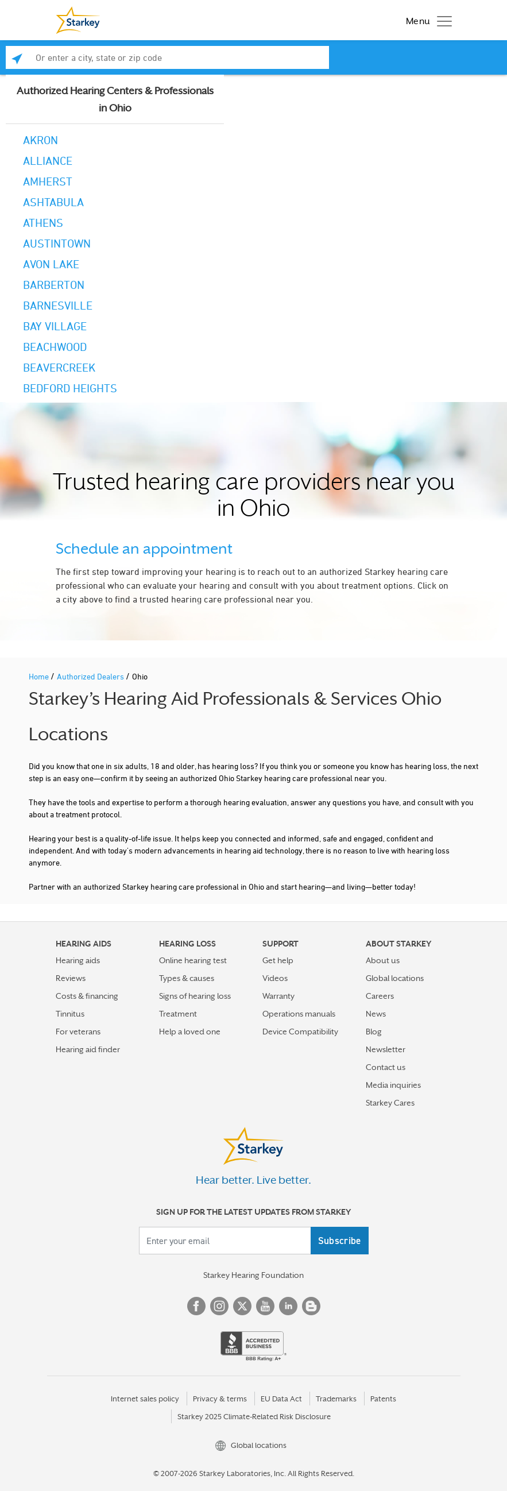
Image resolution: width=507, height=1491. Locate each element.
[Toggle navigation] (426, 20)
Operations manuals (298, 1013)
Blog (374, 1031)
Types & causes (186, 978)
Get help (277, 960)
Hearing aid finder (88, 1049)
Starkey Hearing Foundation (253, 1275)
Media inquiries (393, 1085)
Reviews (71, 978)
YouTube (265, 1306)
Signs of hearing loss (195, 996)
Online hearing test (193, 960)
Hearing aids (78, 960)
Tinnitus (70, 1013)
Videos (275, 978)
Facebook (196, 1306)
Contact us (385, 1067)
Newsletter (385, 1049)
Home (40, 676)
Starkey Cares (390, 1102)
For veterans (78, 1031)
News (376, 1013)
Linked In (288, 1306)
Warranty (278, 996)
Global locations (395, 978)
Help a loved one (189, 1031)
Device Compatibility (300, 1031)
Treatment (178, 1013)
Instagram (219, 1306)
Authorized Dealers (91, 676)
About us (383, 960)
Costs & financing (87, 996)
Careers (380, 996)
